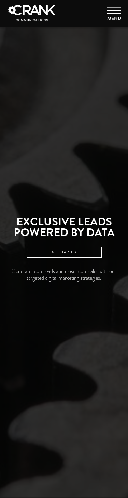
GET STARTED (64, 252)
